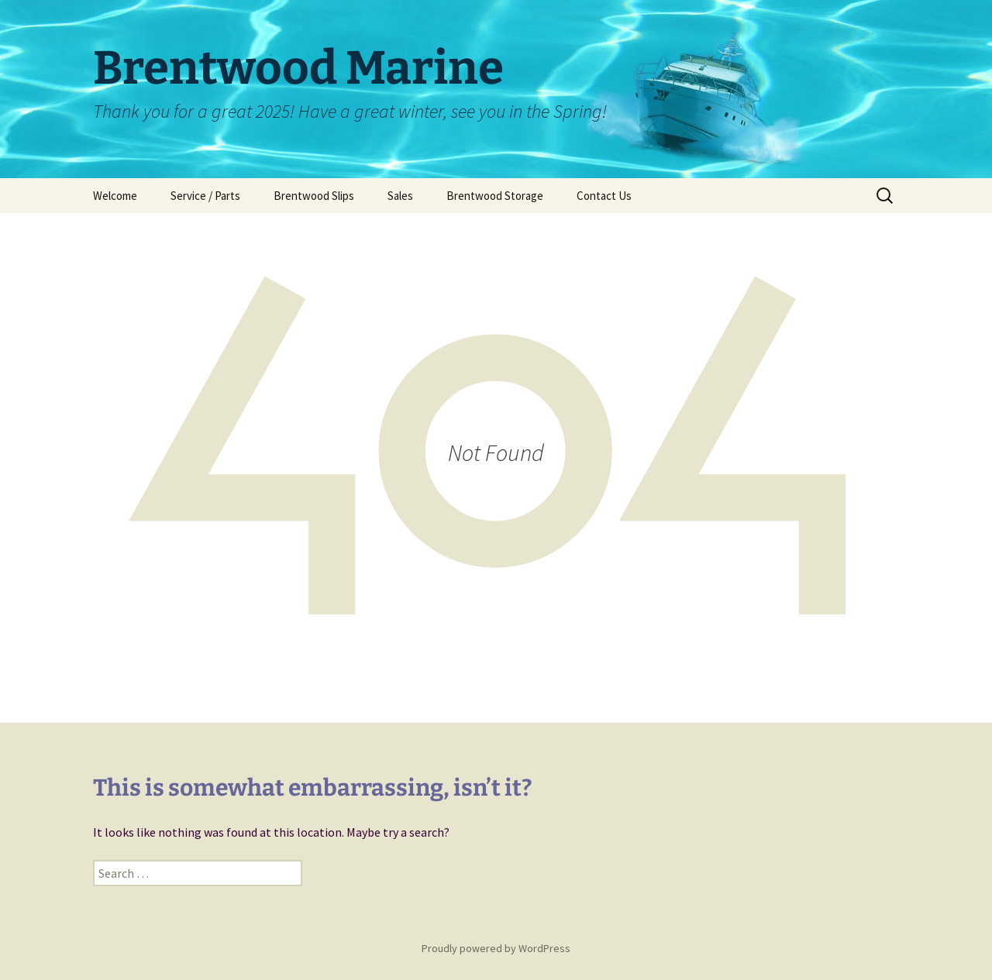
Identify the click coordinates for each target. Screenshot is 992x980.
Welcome (115, 195)
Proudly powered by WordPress (496, 948)
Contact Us (604, 195)
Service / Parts (205, 195)
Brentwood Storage (494, 195)
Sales (400, 195)
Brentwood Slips (314, 195)
